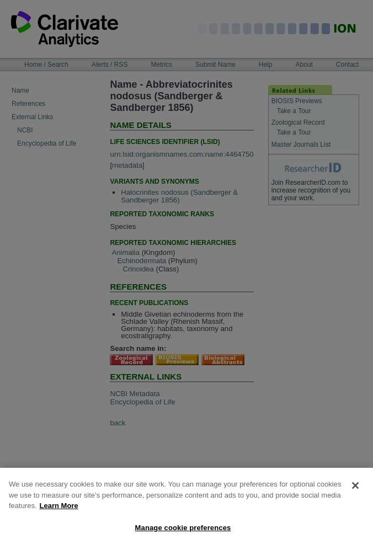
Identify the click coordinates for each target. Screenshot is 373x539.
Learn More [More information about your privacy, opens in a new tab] (59, 510)
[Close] (355, 490)
